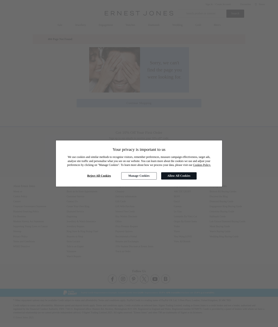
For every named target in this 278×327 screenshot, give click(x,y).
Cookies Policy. (202, 164)
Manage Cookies (139, 175)
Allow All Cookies (178, 175)
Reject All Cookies (99, 175)
